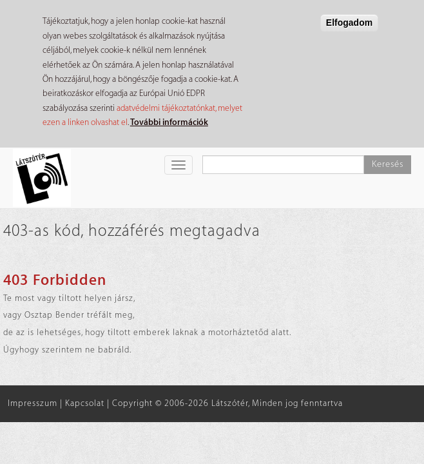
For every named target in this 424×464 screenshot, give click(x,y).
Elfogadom (349, 22)
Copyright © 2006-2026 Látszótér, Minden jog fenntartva (227, 403)
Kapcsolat (84, 403)
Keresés (387, 164)
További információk (169, 122)
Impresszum (32, 403)
